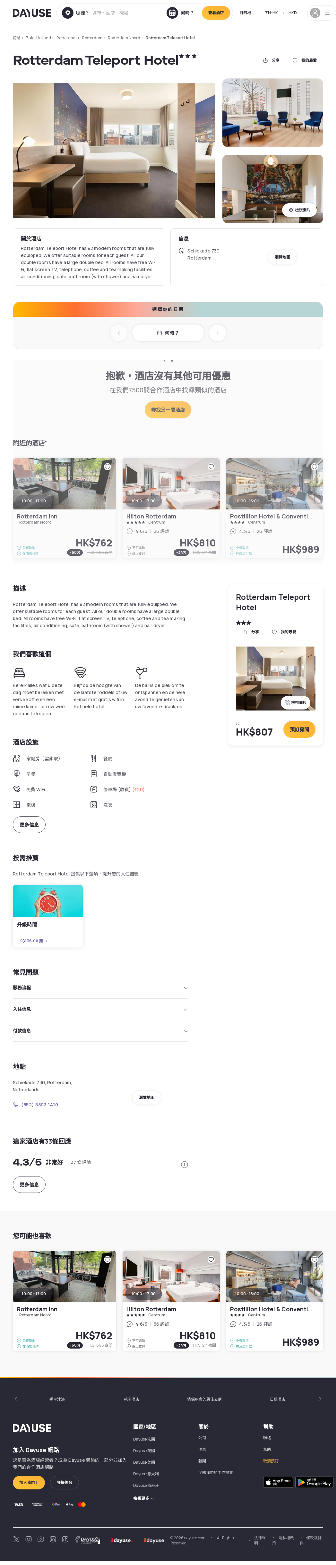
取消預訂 (271, 1465)
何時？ (168, 333)
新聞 (202, 1465)
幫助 (267, 1453)
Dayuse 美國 (144, 1466)
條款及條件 (311, 1544)
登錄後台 (64, 1486)
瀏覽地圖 (282, 257)
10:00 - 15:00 (247, 1297)
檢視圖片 (299, 210)
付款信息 (100, 1034)
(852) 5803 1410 (35, 1108)
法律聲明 (260, 1544)
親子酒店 (131, 1403)
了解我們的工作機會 (215, 1476)
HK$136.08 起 (32, 941)
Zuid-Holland (38, 38)
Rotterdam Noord (124, 38)
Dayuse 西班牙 (146, 1489)
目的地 (245, 12)
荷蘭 (17, 38)
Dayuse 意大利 (146, 1477)
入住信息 (100, 1011)
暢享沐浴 (57, 1403)
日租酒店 (277, 1403)
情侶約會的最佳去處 (204, 1403)
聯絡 (267, 1441)
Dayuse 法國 (144, 1443)
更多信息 (29, 824)
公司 (202, 1441)
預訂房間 (299, 729)
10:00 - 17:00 (34, 1297)
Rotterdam (66, 38)
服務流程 (100, 988)
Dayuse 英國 (144, 1454)
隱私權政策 (283, 1544)
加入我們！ (29, 1486)
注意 (202, 1453)
